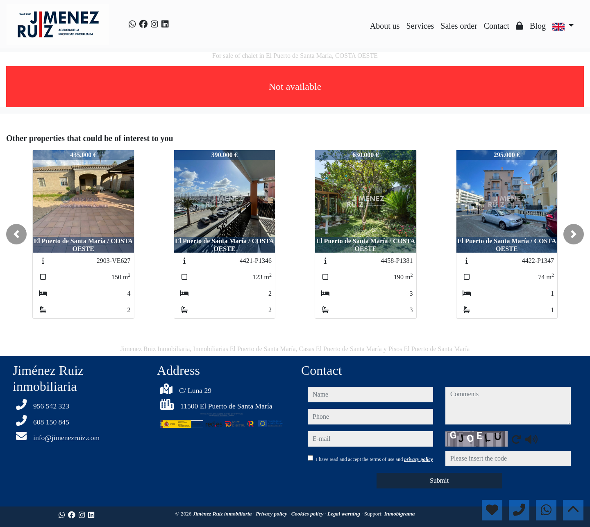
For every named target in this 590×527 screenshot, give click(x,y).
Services (420, 25)
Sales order (458, 25)
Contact (496, 25)
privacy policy (418, 459)
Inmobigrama (399, 514)
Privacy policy (272, 514)
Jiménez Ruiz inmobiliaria (223, 514)
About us (385, 25)
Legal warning (344, 514)
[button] (16, 234)
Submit (439, 480)
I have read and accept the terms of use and (374, 459)
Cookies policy (308, 514)
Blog (538, 25)
